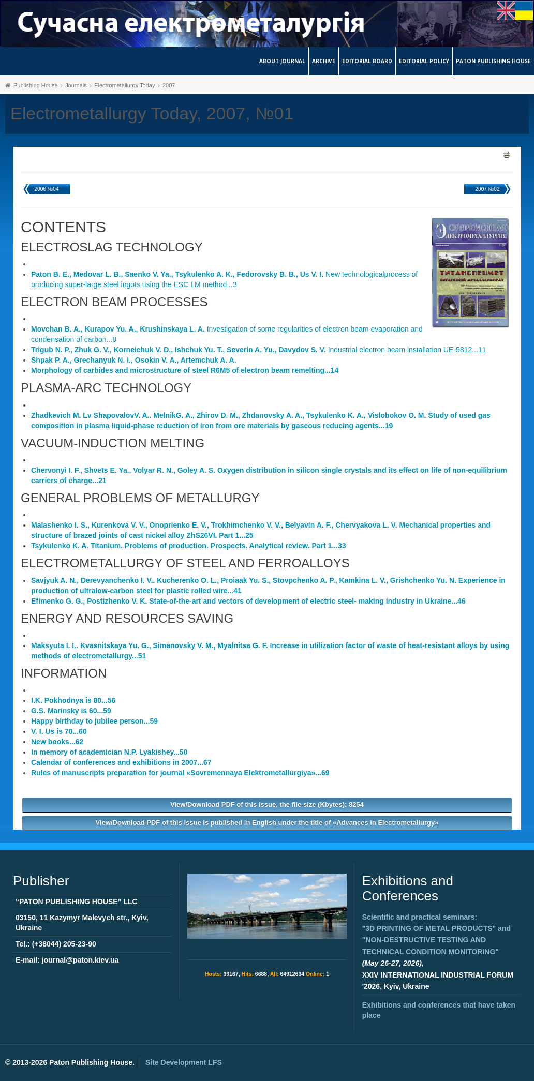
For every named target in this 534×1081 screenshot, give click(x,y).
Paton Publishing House (493, 61)
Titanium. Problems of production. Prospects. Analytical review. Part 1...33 (188, 546)
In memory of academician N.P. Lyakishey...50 (109, 752)
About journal (282, 61)
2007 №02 (488, 189)
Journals (76, 85)
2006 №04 (47, 189)
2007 (168, 85)
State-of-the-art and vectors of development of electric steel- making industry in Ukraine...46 (248, 601)
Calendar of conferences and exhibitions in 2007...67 (121, 762)
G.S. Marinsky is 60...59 (71, 711)
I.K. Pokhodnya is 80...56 (73, 700)
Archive (323, 61)
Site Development (183, 1062)
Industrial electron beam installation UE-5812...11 (258, 350)
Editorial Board (367, 61)
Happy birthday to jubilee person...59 (94, 721)
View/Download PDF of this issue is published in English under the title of (267, 823)
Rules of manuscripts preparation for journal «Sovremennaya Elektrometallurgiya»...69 (180, 773)
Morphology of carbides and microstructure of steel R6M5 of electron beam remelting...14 (184, 370)
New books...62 (57, 742)
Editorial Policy (424, 61)
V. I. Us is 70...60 (59, 731)
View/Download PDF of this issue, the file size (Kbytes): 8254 (267, 804)
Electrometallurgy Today (124, 85)
